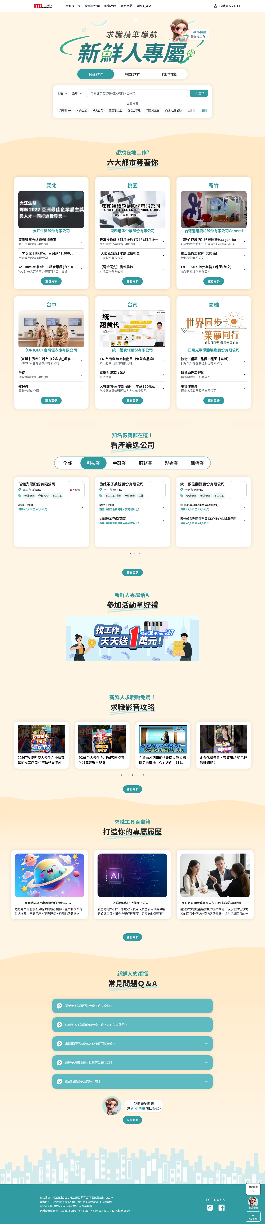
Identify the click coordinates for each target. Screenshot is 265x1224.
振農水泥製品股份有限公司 (198, 391)
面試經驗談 (98, 1197)
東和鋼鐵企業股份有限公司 (132, 230)
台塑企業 (105, 377)
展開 (204, 110)
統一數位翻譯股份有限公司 (202, 484)
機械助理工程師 (192, 372)
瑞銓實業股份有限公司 (33, 377)
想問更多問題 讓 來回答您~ (144, 1105)
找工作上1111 (61, 1197)
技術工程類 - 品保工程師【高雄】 (206, 358)
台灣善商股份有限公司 (33, 258)
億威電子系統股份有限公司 (121, 484)
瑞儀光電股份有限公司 (36, 484)
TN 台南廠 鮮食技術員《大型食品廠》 (128, 358)
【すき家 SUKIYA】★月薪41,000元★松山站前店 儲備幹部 (47, 253)
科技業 (93, 463)
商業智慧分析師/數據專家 (37, 239)
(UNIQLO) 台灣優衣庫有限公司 (51, 350)
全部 (67, 463)
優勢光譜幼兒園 (28, 391)
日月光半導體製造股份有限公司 (213, 350)
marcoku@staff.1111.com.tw (94, 1202)
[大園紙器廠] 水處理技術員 (120, 253)
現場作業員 (189, 386)
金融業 (119, 463)
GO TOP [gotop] (253, 1216)
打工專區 (75, 1197)
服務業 (145, 463)
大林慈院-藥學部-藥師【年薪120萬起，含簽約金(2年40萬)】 (129, 386)
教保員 (23, 386)
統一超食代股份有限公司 (132, 350)
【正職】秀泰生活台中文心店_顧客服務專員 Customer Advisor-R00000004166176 (46, 358)
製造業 (171, 463)
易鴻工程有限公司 (111, 271)
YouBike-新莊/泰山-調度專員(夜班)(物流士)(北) (47, 266)
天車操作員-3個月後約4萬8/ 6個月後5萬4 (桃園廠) (128, 239)
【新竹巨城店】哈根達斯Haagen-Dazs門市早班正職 (210, 239)
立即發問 (133, 1119)
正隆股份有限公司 (111, 258)
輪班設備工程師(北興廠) (199, 253)
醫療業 (197, 463)
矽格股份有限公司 (192, 258)
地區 (60, 93)
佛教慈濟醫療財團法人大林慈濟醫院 (123, 391)
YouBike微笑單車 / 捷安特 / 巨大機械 (42, 271)
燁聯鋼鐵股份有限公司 (195, 377)
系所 (75, 93)
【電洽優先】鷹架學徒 (116, 266)
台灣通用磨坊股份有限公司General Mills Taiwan (214, 231)
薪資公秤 (86, 1197)
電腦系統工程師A (112, 372)
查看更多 (51, 281)
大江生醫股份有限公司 (51, 230)
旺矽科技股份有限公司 (195, 271)
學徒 (21, 372)
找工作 (109, 1197)
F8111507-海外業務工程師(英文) (206, 266)
